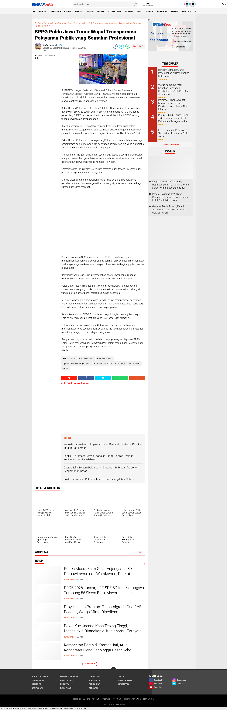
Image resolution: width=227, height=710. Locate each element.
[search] (105, 4)
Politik (100, 11)
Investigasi (66, 688)
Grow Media (123, 684)
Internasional (114, 11)
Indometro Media (40, 676)
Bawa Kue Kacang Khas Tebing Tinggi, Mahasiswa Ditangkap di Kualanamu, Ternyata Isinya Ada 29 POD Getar (103, 631)
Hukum (90, 11)
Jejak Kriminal (125, 680)
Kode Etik (96, 699)
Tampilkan (139, 552)
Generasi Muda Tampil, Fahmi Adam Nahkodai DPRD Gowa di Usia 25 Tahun (168, 209)
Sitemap (106, 699)
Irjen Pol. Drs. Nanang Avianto (98, 23)
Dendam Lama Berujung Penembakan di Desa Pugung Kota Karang (173, 73)
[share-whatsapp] (127, 46)
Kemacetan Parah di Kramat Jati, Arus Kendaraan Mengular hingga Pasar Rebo (97, 647)
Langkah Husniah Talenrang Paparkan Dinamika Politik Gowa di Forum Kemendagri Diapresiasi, (170, 184)
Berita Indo (94, 684)
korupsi (149, 11)
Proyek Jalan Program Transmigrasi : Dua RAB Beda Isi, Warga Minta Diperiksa (103, 609)
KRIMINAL (79, 11)
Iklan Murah (148, 699)
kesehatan (162, 11)
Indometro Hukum (69, 676)
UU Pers (86, 699)
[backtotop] (114, 670)
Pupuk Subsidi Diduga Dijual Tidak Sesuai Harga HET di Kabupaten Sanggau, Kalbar (173, 118)
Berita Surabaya (75, 23)
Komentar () (138, 46)
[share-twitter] (121, 46)
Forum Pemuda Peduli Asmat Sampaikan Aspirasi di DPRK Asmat (173, 133)
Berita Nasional (59, 23)
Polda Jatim (40, 26)
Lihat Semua (90, 664)
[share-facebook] (115, 46)
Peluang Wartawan (132, 699)
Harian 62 (36, 684)
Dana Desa (187, 11)
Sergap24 (93, 688)
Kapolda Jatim (120, 23)
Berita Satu (37, 688)
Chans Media (66, 680)
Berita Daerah (44, 23)
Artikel (174, 11)
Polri (139, 11)
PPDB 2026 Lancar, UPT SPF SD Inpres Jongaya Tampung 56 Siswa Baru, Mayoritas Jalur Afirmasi (104, 593)
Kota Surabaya (135, 23)
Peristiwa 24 (38, 680)
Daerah (67, 11)
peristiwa (56, 11)
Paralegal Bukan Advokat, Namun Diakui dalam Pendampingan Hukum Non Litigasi (173, 105)
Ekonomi (129, 11)
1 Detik (121, 676)
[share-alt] (69, 378)
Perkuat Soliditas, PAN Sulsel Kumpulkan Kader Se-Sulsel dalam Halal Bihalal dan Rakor (170, 197)
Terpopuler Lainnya (170, 145)
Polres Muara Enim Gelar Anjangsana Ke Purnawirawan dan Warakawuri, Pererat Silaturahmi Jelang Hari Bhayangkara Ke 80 (100, 573)
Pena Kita (64, 684)
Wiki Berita (94, 680)
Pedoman (116, 699)
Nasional (43, 11)
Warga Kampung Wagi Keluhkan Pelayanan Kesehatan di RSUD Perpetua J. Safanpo (173, 89)
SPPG (50, 26)
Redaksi (77, 699)
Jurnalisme (94, 676)
